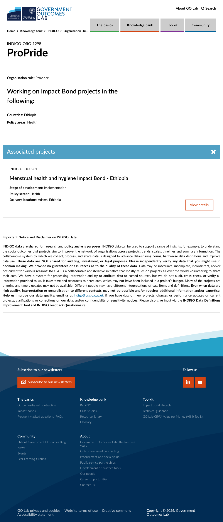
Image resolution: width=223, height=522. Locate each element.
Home (11, 31)
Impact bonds (26, 411)
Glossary (85, 422)
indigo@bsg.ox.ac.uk (89, 295)
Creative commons (116, 510)
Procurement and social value (99, 457)
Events (21, 453)
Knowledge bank (140, 25)
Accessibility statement (35, 514)
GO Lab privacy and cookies (38, 510)
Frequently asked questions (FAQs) (40, 416)
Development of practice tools (100, 468)
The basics (104, 25)
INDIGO (53, 31)
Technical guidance (155, 411)
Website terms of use (81, 510)
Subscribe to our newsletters (46, 382)
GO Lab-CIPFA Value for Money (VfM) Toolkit (173, 416)
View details (199, 205)
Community (200, 25)
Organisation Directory (79, 31)
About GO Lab (187, 8)
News (21, 447)
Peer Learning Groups (31, 459)
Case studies (88, 411)
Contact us (87, 484)
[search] (208, 8)
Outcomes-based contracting (36, 405)
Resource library (91, 416)
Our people (87, 473)
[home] (39, 14)
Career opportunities (94, 479)
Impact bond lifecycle (157, 405)
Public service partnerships (98, 462)
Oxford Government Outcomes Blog (41, 442)
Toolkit (172, 25)
